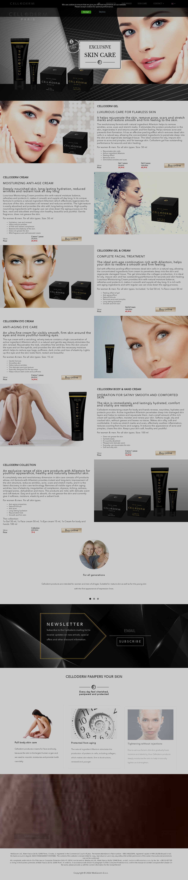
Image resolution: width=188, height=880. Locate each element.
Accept (86, 12)
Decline (102, 12)
